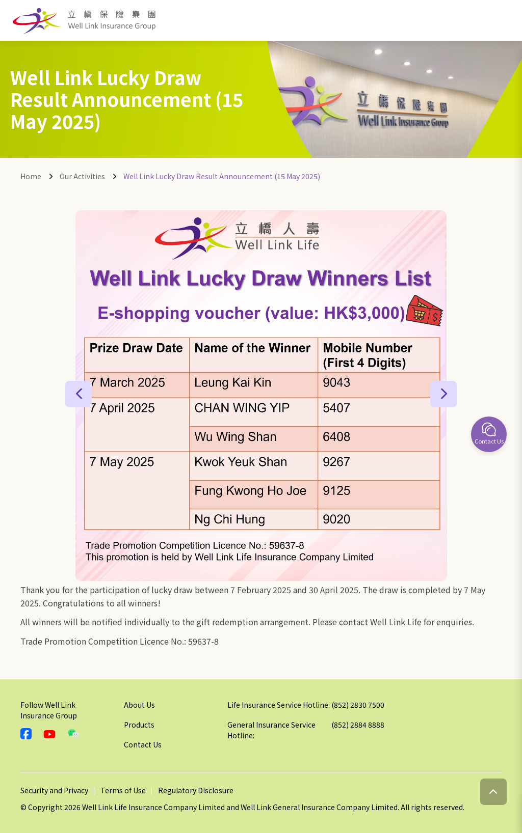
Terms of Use (123, 790)
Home (30, 176)
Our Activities (82, 176)
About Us (139, 705)
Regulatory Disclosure (195, 790)
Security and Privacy (54, 790)
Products (139, 724)
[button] (78, 394)
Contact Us (143, 744)
